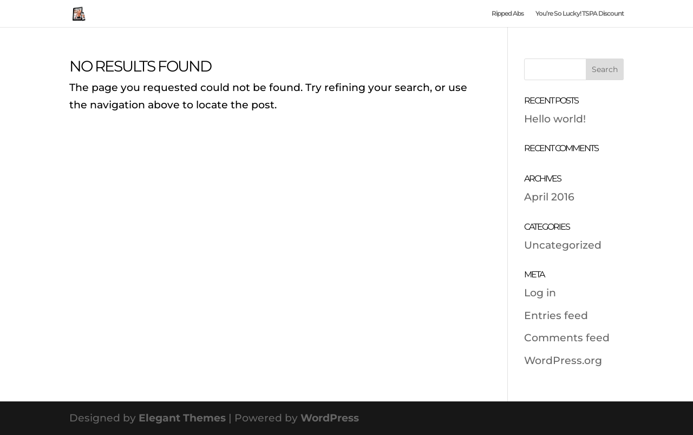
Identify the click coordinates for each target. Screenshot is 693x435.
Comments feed (567, 338)
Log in (540, 293)
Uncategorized (563, 245)
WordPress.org (563, 360)
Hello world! (555, 119)
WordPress (329, 418)
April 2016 (549, 197)
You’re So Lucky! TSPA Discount (579, 13)
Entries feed (556, 315)
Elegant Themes (182, 418)
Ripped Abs (508, 13)
